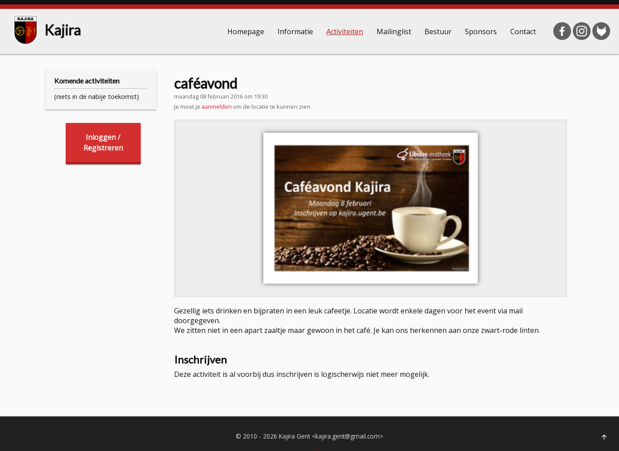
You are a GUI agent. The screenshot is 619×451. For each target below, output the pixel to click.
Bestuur (438, 31)
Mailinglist (394, 31)
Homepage (245, 31)
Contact (523, 31)
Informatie (295, 31)
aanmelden (217, 107)
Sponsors (481, 31)
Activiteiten (344, 31)
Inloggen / (103, 142)
